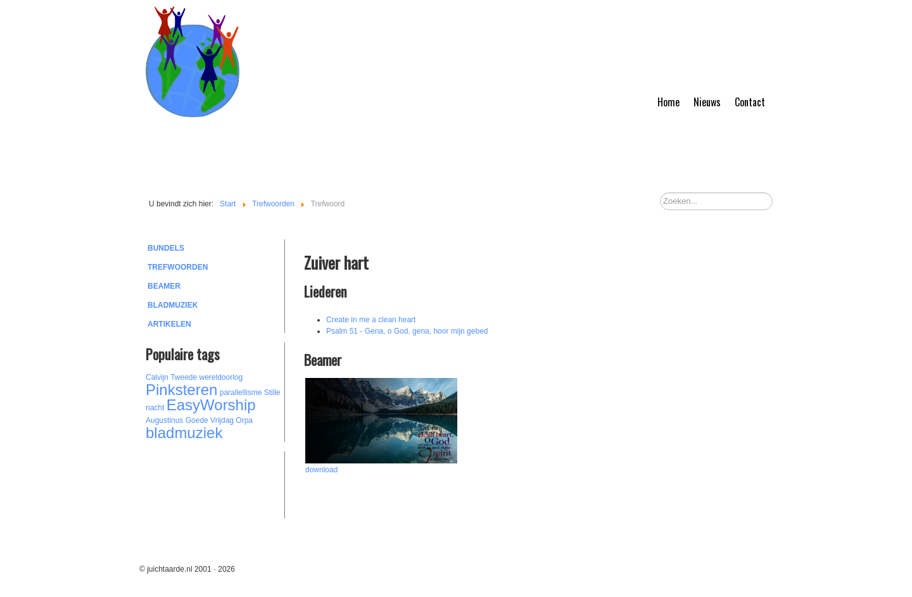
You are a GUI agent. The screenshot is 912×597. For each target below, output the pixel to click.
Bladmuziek (173, 305)
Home (668, 102)
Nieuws (707, 102)
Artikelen (169, 324)
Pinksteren (181, 389)
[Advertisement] (215, 483)
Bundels (166, 248)
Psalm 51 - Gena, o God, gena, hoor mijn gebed (407, 331)
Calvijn (157, 377)
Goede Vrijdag (210, 420)
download (321, 469)
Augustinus (164, 420)
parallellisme (241, 392)
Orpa (244, 420)
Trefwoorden (178, 267)
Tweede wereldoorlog (206, 377)
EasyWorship (211, 404)
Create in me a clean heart (370, 319)
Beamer (164, 286)
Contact (750, 102)
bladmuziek (184, 432)
